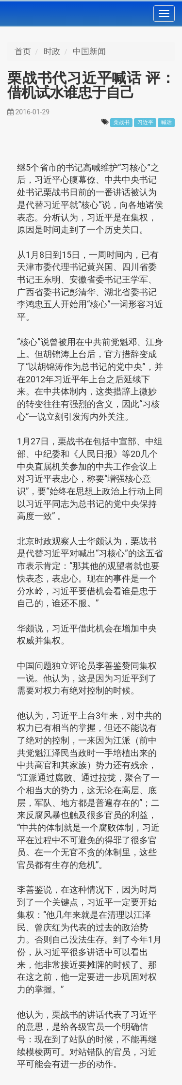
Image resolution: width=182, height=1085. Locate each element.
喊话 (166, 122)
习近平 (145, 122)
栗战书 (122, 122)
